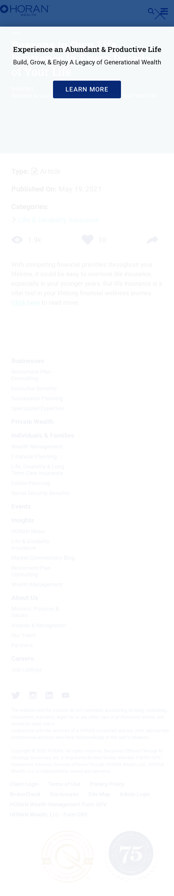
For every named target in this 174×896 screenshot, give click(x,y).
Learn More (87, 153)
